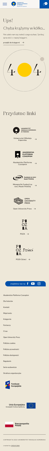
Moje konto (7, 313)
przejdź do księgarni (13, 43)
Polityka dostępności (11, 355)
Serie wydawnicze (10, 367)
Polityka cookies (9, 343)
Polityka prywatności (11, 349)
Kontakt (6, 307)
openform (15, 445)
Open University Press (11, 337)
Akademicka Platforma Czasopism (16, 295)
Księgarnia (7, 319)
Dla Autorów (8, 301)
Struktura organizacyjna (12, 373)
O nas (5, 331)
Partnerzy (7, 325)
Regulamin (7, 361)
